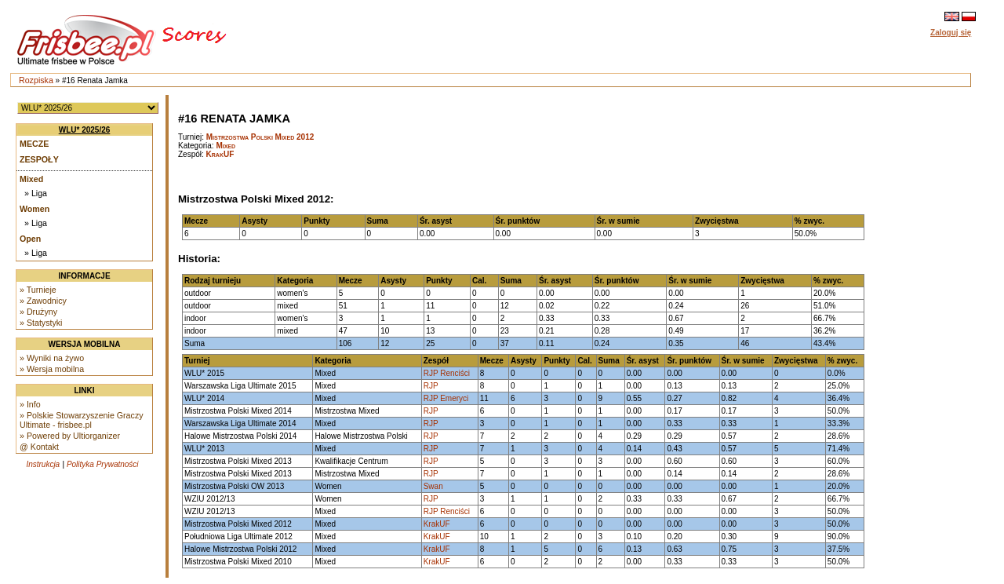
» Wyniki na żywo (52, 358)
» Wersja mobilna (52, 369)
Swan (433, 486)
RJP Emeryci (446, 398)
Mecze (34, 143)
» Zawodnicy (43, 300)
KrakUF (220, 154)
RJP (431, 385)
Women (34, 209)
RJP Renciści (447, 373)
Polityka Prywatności (103, 464)
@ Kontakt (39, 446)
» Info (30, 404)
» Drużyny (38, 311)
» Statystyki (41, 322)
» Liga (35, 193)
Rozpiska (36, 80)
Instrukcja (43, 464)
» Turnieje (38, 289)
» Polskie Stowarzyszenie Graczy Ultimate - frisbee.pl (82, 420)
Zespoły (39, 159)
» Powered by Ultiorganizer (70, 435)
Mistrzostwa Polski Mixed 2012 (260, 137)
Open (30, 238)
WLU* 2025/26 (85, 130)
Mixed (31, 179)
